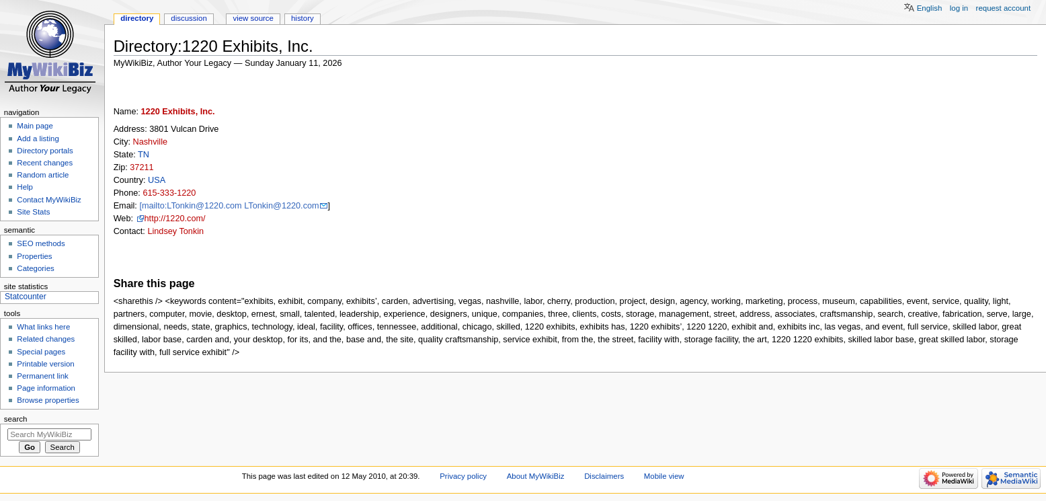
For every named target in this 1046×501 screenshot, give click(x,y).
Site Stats (33, 212)
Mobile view (664, 476)
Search (16, 419)
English (929, 8)
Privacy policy (463, 476)
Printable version (45, 364)
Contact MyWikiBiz (49, 200)
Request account (1003, 8)
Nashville (150, 142)
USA (156, 180)
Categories (35, 268)
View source (253, 18)
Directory (136, 18)
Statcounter (25, 296)
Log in (959, 8)
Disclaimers (604, 476)
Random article (43, 175)
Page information (46, 388)
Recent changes (45, 163)
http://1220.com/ (175, 218)
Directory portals (45, 151)
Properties (34, 256)
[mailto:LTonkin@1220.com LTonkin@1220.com (229, 205)
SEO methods (41, 243)
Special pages (41, 352)
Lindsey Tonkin (175, 231)
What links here (43, 327)
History (302, 18)
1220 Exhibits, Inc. (178, 111)
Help (25, 187)
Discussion (188, 18)
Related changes (46, 339)
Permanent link (42, 376)
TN (143, 154)
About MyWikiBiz (536, 476)
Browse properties (48, 400)
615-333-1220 (169, 193)
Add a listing (37, 138)
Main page (35, 126)
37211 (141, 167)
